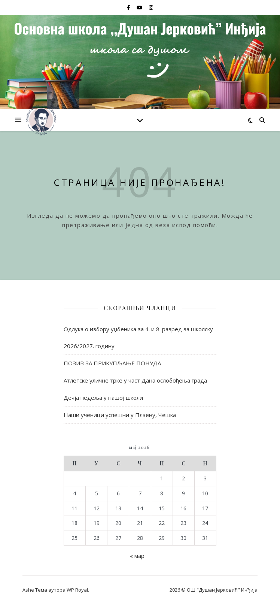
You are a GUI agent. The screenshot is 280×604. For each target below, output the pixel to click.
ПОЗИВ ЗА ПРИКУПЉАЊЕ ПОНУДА (112, 363)
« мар (137, 555)
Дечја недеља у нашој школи (103, 397)
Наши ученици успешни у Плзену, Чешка (120, 415)
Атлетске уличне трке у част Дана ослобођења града (135, 380)
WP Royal (77, 589)
